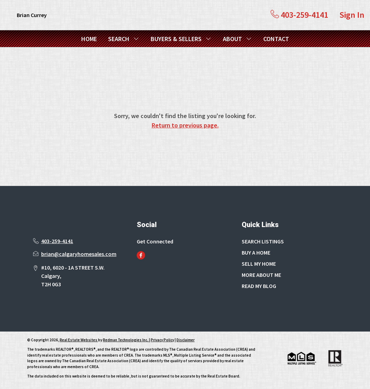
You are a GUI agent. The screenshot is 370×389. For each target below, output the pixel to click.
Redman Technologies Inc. (126, 339)
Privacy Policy (162, 339)
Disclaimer (185, 339)
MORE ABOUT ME (261, 274)
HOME (89, 39)
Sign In (351, 14)
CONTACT (276, 39)
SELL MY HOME (259, 263)
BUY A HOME (256, 252)
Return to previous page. (185, 125)
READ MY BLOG (259, 285)
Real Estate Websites (79, 339)
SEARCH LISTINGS (263, 241)
